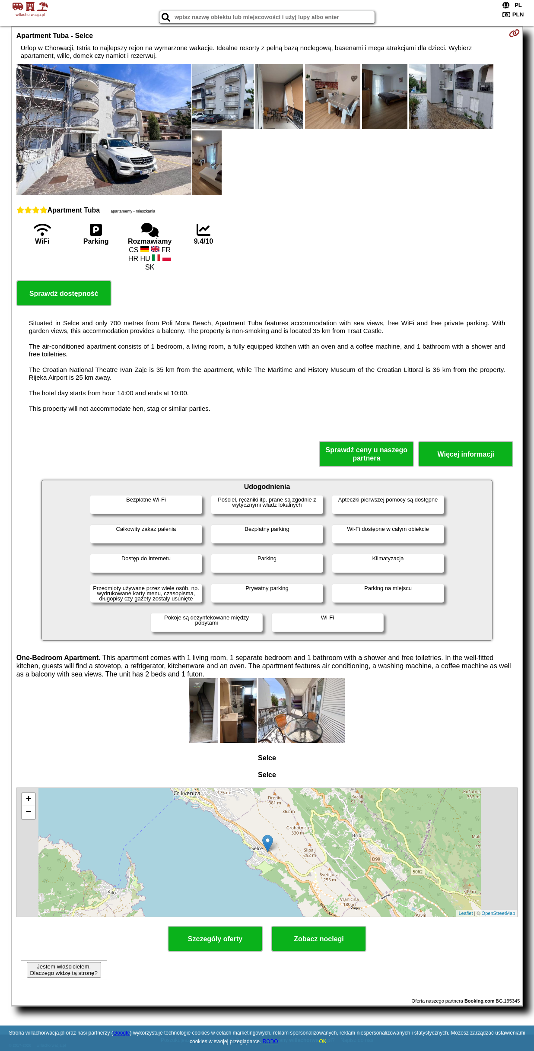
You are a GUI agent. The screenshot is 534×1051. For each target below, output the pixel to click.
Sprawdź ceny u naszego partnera (366, 454)
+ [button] (29, 799)
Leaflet (465, 913)
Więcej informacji (466, 454)
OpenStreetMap (498, 913)
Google (121, 1033)
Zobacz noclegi (319, 939)
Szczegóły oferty (215, 939)
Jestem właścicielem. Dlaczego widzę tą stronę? (64, 969)
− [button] (29, 812)
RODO (270, 1041)
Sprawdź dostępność (64, 293)
